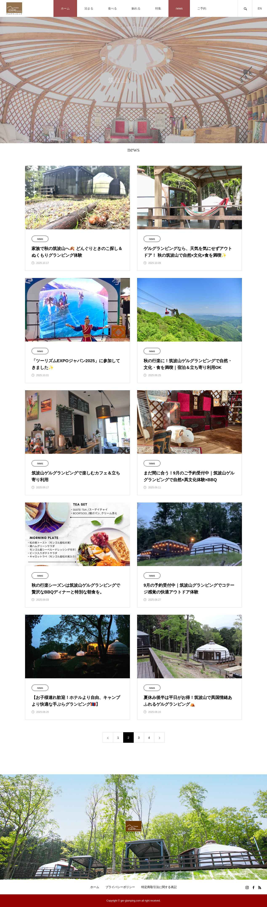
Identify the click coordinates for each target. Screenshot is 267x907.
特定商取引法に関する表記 (159, 887)
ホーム (94, 887)
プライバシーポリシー (120, 887)
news (40, 239)
